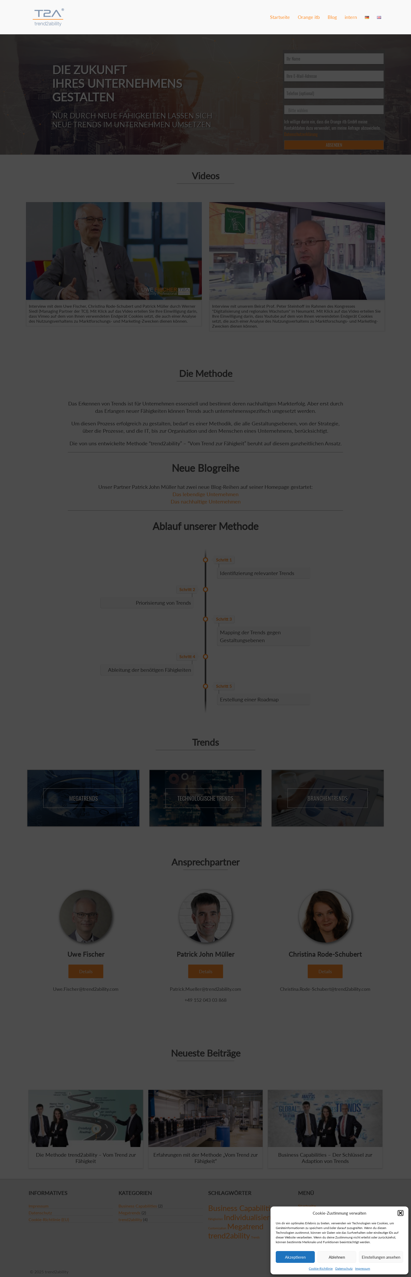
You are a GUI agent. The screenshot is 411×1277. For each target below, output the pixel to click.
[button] (400, 1213)
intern (351, 17)
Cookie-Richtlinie (321, 1268)
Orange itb (309, 17)
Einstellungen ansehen (381, 1257)
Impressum (362, 1268)
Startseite (280, 17)
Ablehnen (337, 1257)
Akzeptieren (295, 1257)
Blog (332, 17)
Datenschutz (344, 1268)
